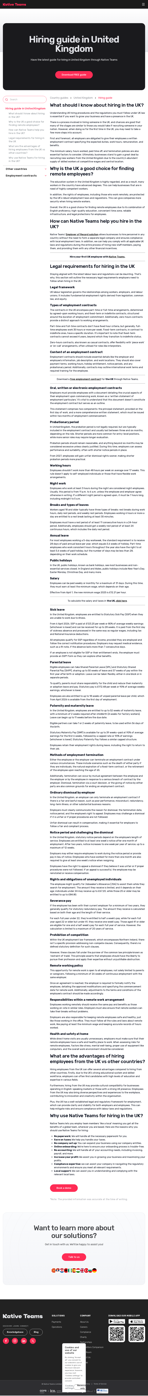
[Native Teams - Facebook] (6, 1341)
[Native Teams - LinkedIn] (24, 1341)
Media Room (85, 1352)
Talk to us (74, 1257)
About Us (84, 1322)
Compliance (85, 1332)
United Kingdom (83, 97)
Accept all (100, 1386)
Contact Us (85, 1357)
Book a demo (64, 1188)
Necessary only (78, 1386)
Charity (83, 1337)
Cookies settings (47, 1386)
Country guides (59, 97)
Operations (57, 1327)
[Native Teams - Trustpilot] (116, 1322)
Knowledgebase (15, 1332)
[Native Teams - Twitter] (33, 1341)
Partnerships (86, 1342)
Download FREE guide (74, 74)
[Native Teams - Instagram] (15, 1341)
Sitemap (84, 1362)
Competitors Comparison (91, 1347)
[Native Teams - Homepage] (14, 4)
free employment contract (85, 379)
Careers (83, 1327)
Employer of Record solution (82, 234)
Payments (56, 1322)
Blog (36, 1332)
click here (121, 600)
